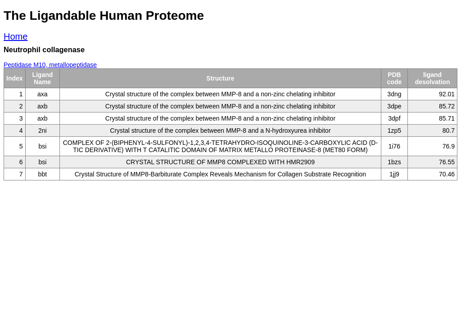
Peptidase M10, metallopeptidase (50, 64)
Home (15, 36)
